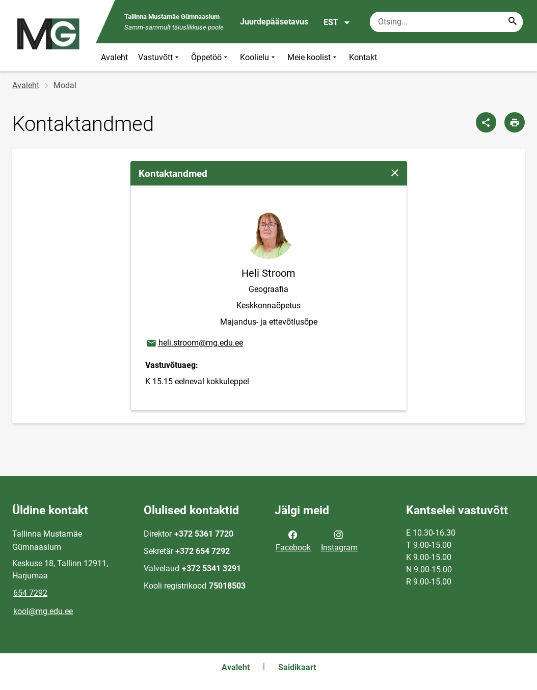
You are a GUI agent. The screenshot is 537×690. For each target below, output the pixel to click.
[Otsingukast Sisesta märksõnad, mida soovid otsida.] (446, 22)
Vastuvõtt (159, 57)
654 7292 (30, 593)
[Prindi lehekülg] (514, 122)
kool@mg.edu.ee (43, 611)
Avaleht (114, 57)
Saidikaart (297, 667)
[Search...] (512, 22)
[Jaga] (486, 122)
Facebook (293, 540)
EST (337, 22)
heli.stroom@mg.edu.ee (194, 343)
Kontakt (363, 57)
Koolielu (258, 57)
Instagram (339, 540)
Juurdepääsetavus (274, 21)
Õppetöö (210, 57)
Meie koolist (313, 57)
